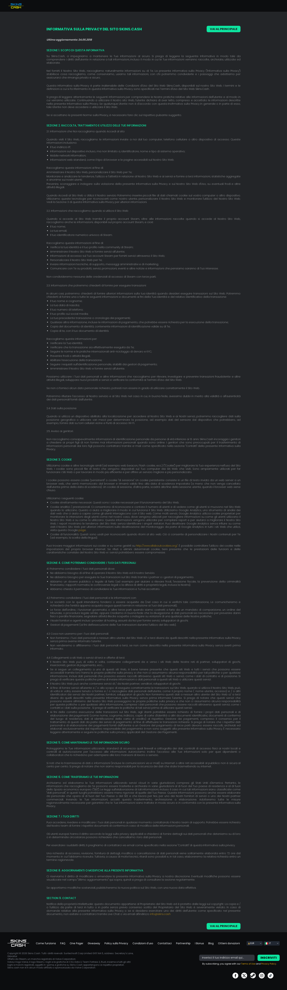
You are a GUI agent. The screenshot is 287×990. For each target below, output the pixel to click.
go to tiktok (270, 975)
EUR (251, 943)
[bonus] (227, 957)
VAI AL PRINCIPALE (223, 29)
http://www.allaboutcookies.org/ (157, 545)
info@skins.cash (160, 914)
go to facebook (235, 975)
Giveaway (94, 943)
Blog (211, 943)
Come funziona (46, 943)
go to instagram (262, 975)
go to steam (253, 975)
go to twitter (244, 975)
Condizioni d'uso (143, 943)
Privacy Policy (268, 963)
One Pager (76, 943)
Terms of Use (248, 963)
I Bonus (199, 943)
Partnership (183, 943)
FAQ (62, 943)
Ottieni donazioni (229, 943)
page (82, 530)
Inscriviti (268, 957)
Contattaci (165, 943)
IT (268, 943)
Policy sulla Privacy (116, 943)
